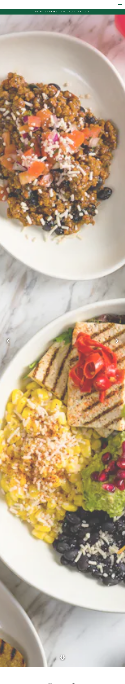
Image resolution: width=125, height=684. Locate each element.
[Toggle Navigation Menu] (120, 4)
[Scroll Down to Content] (62, 657)
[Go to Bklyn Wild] (62, 11)
